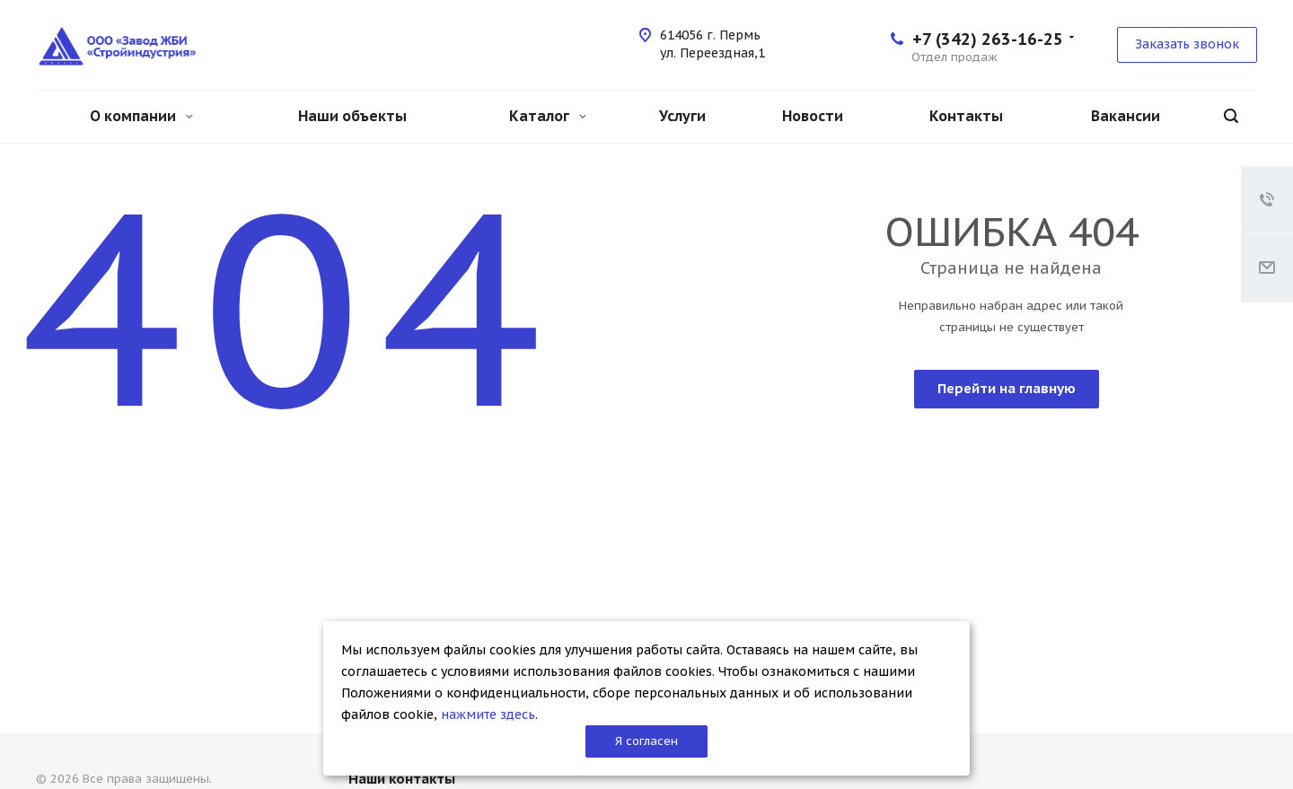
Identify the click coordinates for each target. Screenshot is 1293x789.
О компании (141, 116)
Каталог (547, 116)
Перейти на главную (1006, 388)
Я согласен (646, 741)
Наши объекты (352, 116)
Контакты (966, 116)
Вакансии (1125, 116)
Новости (812, 116)
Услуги (682, 116)
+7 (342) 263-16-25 (987, 39)
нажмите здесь (488, 714)
